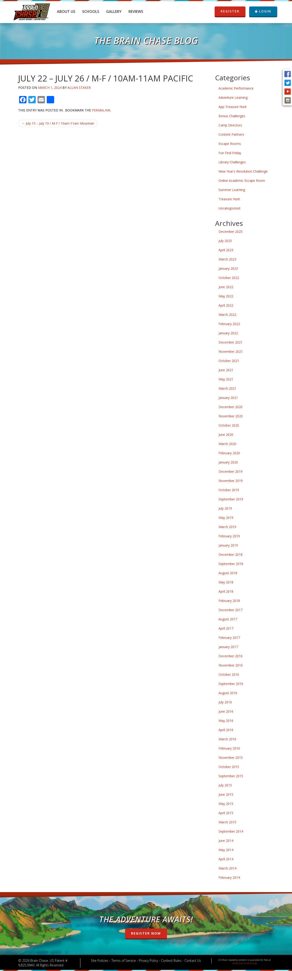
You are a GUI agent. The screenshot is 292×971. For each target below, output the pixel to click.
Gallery (114, 11)
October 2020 (229, 425)
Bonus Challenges (232, 116)
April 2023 (226, 250)
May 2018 (226, 582)
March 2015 (227, 822)
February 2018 (229, 600)
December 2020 (230, 407)
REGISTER (230, 11)
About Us (66, 11)
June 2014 (226, 840)
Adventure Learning (233, 97)
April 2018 (226, 591)
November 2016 (231, 665)
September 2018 (231, 564)
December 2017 (230, 610)
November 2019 (231, 480)
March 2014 (227, 868)
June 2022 (226, 287)
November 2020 (231, 416)
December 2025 (230, 231)
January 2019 (228, 545)
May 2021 (226, 379)
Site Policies (99, 960)
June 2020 (226, 434)
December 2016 (230, 656)
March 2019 (227, 527)
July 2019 (225, 508)
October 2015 (229, 767)
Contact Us (192, 960)
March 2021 (227, 388)
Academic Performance (236, 88)
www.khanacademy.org (244, 963)
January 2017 (228, 647)
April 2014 (226, 859)
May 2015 (226, 803)
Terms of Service (123, 960)
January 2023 (228, 268)
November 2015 (231, 757)
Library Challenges (232, 162)
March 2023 (227, 259)
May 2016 (226, 720)
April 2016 (226, 730)
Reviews (135, 11)
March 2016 (227, 739)
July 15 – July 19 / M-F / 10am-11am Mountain (58, 123)
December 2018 (230, 554)
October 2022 (229, 277)
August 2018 (228, 573)
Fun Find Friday (230, 153)
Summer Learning (232, 190)
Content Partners (231, 134)
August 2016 (228, 693)
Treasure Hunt (229, 199)
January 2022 (228, 333)
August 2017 (228, 619)
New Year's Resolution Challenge (243, 171)
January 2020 (228, 462)
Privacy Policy (148, 960)
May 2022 (226, 296)
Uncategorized (229, 208)
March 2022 (227, 314)
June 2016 (226, 711)
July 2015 (225, 785)
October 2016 (229, 674)
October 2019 (229, 490)
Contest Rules (171, 960)
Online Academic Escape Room (242, 180)
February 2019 (229, 536)
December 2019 (230, 471)
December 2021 (230, 342)
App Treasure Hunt (233, 107)
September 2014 (231, 831)
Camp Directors (230, 125)
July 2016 (225, 702)
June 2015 (226, 794)
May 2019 (226, 517)
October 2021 (229, 361)
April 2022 (226, 305)
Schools (90, 11)
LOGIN (263, 11)
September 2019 (231, 499)
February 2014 (229, 877)
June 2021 (226, 370)
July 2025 (225, 241)
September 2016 (231, 683)
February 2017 (229, 637)
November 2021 (231, 351)
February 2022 (229, 324)
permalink (101, 110)
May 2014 (226, 850)
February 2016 (229, 748)
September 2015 (231, 776)
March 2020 (227, 444)
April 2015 (226, 813)
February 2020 (229, 453)
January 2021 (228, 397)
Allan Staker (79, 87)
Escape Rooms (230, 143)
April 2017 (226, 628)
